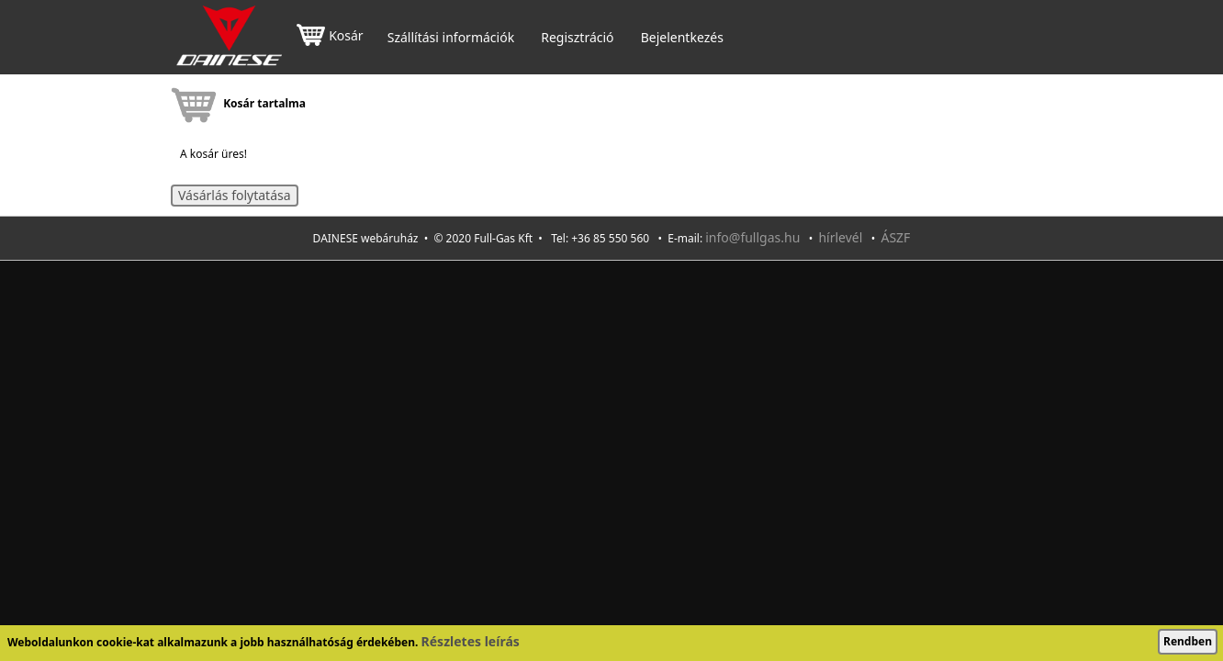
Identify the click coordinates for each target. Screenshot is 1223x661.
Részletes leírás (470, 641)
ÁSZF (895, 237)
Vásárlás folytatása (234, 195)
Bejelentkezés (682, 37)
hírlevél (840, 237)
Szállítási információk (450, 37)
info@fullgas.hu (752, 237)
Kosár (330, 37)
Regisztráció (577, 37)
